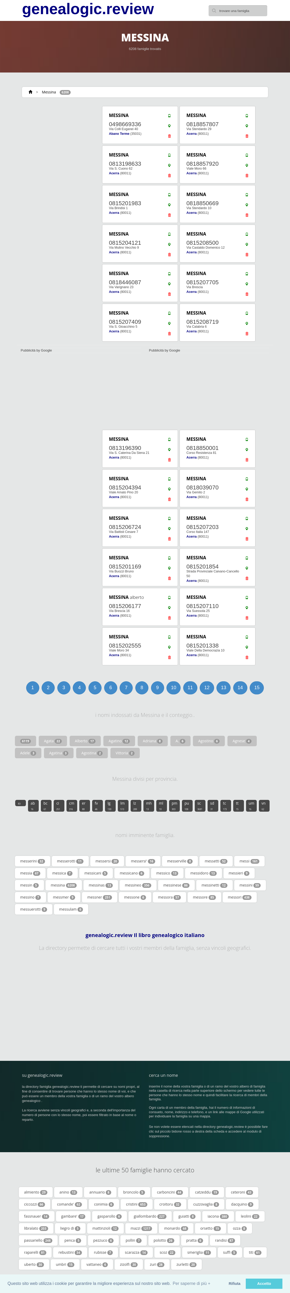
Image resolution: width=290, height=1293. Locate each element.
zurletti (186, 1264)
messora (169, 897)
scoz (167, 1252)
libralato (36, 1228)
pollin (134, 1240)
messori (240, 897)
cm (71, 806)
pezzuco (103, 1240)
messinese (176, 885)
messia (30, 873)
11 (190, 687)
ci (58, 806)
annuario (100, 1192)
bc (45, 806)
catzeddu (207, 1192)
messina (64, 885)
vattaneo (97, 1264)
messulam (71, 909)
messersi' (143, 861)
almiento (35, 1192)
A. (180, 741)
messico (167, 873)
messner (99, 897)
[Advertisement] (55, 138)
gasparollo (109, 1216)
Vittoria (125, 753)
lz (135, 806)
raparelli (35, 1252)
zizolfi (129, 1264)
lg (109, 806)
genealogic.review (88, 9)
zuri (157, 1264)
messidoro (203, 873)
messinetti (214, 885)
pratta (194, 1240)
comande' (69, 1204)
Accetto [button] (264, 1283)
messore (204, 897)
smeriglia (199, 1252)
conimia (104, 1204)
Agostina (92, 753)
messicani (96, 873)
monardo (176, 1228)
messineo (138, 885)
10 (173, 687)
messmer (64, 897)
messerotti (70, 861)
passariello (38, 1240)
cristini (136, 1204)
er (84, 806)
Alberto (85, 741)
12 (206, 687)
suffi (230, 1252)
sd (212, 806)
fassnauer (36, 1216)
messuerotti (33, 909)
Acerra (191, 134)
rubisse (103, 1252)
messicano (132, 873)
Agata (53, 741)
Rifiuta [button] (235, 1283)
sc (199, 806)
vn (263, 806)
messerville (180, 861)
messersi (107, 861)
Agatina (59, 753)
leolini (250, 1216)
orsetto (210, 1228)
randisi (225, 1240)
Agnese (242, 741)
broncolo (134, 1192)
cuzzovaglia (206, 1204)
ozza (240, 1228)
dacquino (242, 1204)
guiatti (187, 1216)
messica (62, 873)
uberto (34, 1264)
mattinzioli (105, 1228)
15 (256, 687)
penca (72, 1240)
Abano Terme (119, 134)
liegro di (70, 1228)
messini (250, 885)
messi (249, 861)
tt (237, 806)
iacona (218, 1216)
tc (225, 806)
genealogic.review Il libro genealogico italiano (145, 935)
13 (223, 687)
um (251, 806)
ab (33, 806)
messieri (239, 873)
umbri (65, 1264)
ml (161, 806)
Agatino (119, 741)
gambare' (73, 1216)
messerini (32, 861)
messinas (101, 885)
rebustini (70, 1252)
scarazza (136, 1252)
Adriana (153, 741)
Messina (49, 92)
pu (187, 806)
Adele (28, 753)
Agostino (209, 741)
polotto (164, 1240)
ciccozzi (34, 1204)
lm (122, 806)
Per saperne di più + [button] (191, 1283)
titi (255, 1252)
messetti (216, 861)
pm (174, 806)
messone (135, 897)
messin (29, 885)
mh (149, 806)
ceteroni (242, 1192)
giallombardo (150, 1216)
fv (96, 806)
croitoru (170, 1204)
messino (30, 897)
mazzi (141, 1228)
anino (68, 1192)
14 (240, 687)
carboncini (170, 1192)
